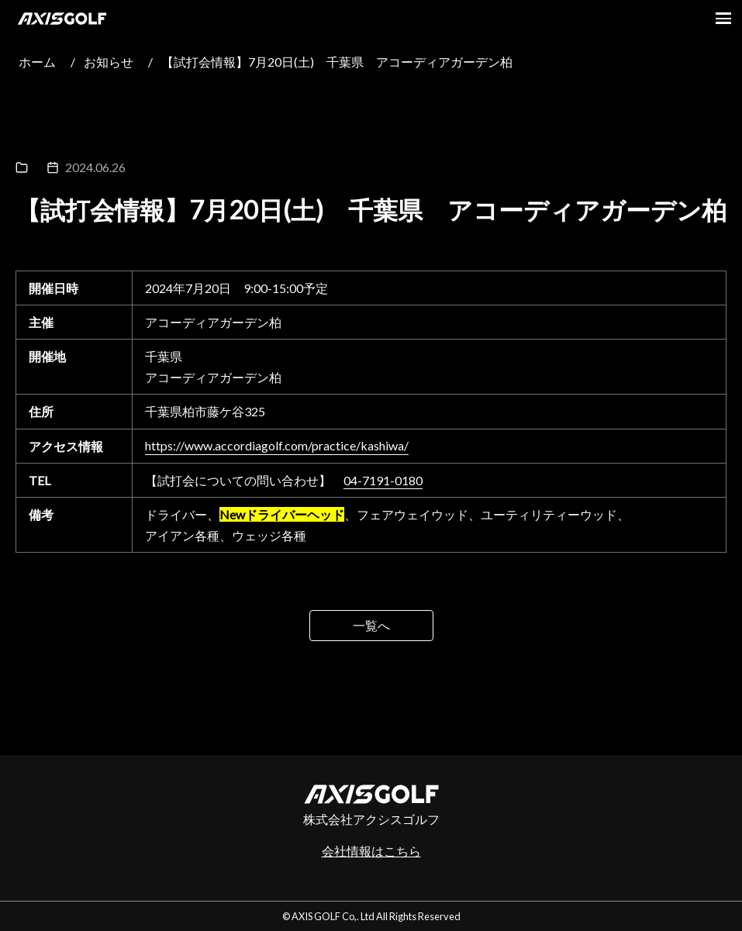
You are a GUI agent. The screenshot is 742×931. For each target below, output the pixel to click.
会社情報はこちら (371, 850)
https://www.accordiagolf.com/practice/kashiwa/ (277, 446)
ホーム (37, 61)
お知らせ (108, 61)
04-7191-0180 (383, 480)
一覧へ (371, 625)
